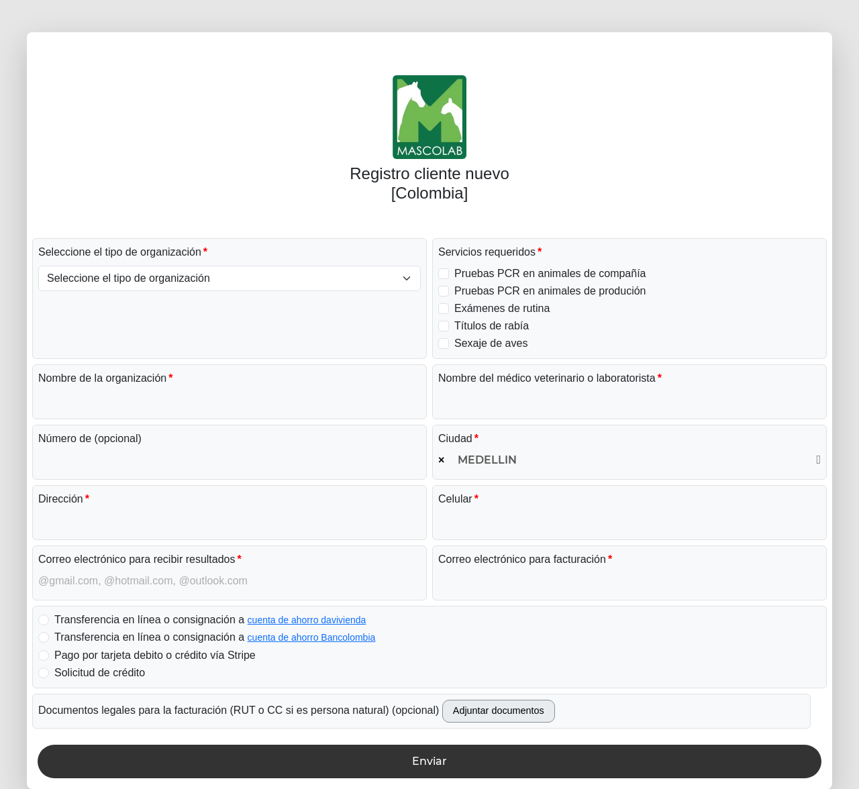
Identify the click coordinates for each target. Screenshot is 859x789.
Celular (455, 499)
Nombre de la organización (102, 378)
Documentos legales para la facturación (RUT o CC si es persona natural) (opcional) (238, 710)
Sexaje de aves (490, 343)
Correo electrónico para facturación (522, 559)
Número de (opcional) (90, 438)
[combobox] (629, 460)
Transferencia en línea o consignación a (210, 619)
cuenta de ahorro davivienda (307, 620)
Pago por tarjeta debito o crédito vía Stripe (155, 655)
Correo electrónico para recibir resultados (136, 559)
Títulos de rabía (491, 325)
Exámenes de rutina (502, 308)
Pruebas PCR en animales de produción (550, 291)
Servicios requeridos (487, 252)
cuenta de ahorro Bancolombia (312, 637)
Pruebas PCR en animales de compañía (550, 273)
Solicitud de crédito (99, 672)
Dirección (60, 499)
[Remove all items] (441, 460)
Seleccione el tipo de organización (119, 252)
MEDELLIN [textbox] (487, 460)
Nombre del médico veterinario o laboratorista (547, 378)
